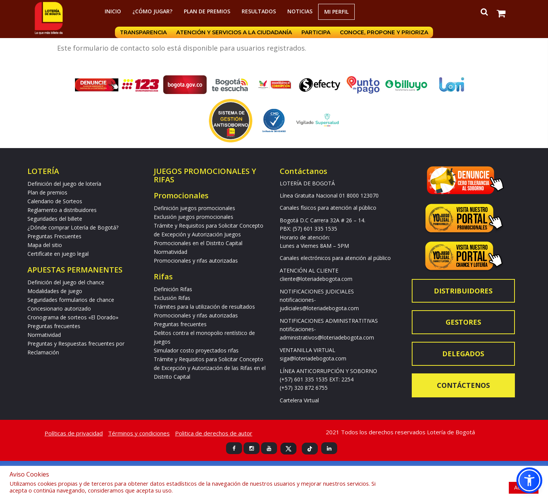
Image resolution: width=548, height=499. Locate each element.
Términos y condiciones (139, 433)
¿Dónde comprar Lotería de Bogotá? (72, 227)
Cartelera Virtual (299, 400)
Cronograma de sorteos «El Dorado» (72, 317)
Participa (316, 32)
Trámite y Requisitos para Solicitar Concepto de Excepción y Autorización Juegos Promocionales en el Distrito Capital (208, 234)
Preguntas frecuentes (53, 326)
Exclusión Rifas (172, 297)
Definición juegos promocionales (194, 208)
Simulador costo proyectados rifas (196, 350)
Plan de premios (207, 11)
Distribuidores (463, 290)
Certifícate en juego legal (58, 253)
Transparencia (142, 32)
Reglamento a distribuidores (62, 210)
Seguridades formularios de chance (70, 299)
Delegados (463, 353)
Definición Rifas (173, 289)
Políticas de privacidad (74, 433)
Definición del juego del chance (65, 282)
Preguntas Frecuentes (54, 236)
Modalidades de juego (54, 291)
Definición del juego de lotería (64, 183)
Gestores (463, 322)
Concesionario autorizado (59, 308)
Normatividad (44, 334)
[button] (529, 480)
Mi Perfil (336, 11)
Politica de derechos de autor (213, 433)
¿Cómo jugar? (152, 11)
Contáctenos (463, 385)
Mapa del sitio (44, 245)
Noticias (299, 11)
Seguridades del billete (54, 218)
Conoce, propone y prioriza (385, 32)
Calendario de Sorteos (54, 201)
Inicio (113, 11)
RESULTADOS (259, 11)
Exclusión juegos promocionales (193, 216)
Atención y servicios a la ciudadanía (234, 32)
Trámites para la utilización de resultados (204, 306)
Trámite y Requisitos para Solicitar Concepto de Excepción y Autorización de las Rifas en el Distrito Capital (210, 368)
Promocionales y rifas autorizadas (196, 260)
